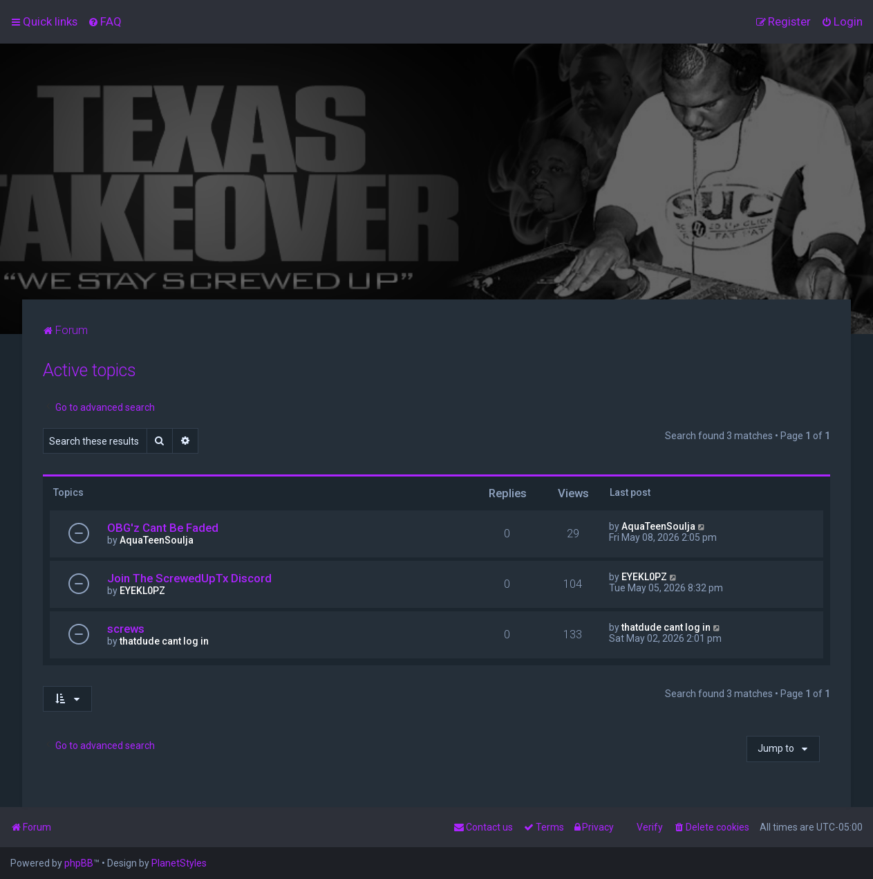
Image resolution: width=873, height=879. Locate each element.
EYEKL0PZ (142, 590)
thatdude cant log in (164, 641)
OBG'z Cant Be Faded (162, 528)
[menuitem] (105, 21)
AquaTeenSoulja (157, 540)
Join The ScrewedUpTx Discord (189, 578)
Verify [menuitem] (650, 827)
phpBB (78, 863)
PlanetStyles (179, 863)
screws (125, 629)
